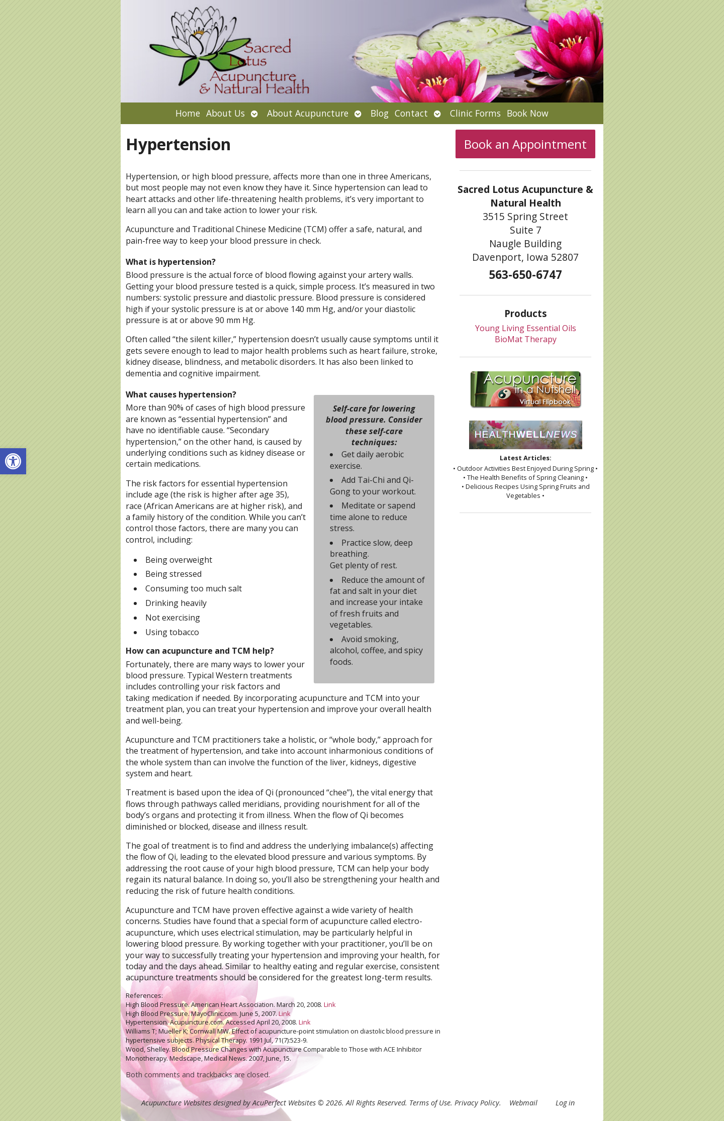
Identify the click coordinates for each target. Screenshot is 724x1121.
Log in (565, 1102)
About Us (225, 113)
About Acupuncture (307, 113)
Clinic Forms (475, 113)
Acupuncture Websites (176, 1102)
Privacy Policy (477, 1102)
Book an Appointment (525, 144)
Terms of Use (429, 1102)
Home (187, 113)
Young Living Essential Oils (525, 328)
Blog (380, 113)
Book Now (528, 113)
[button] (13, 461)
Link (330, 1004)
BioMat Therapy (526, 339)
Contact (411, 113)
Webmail (523, 1102)
